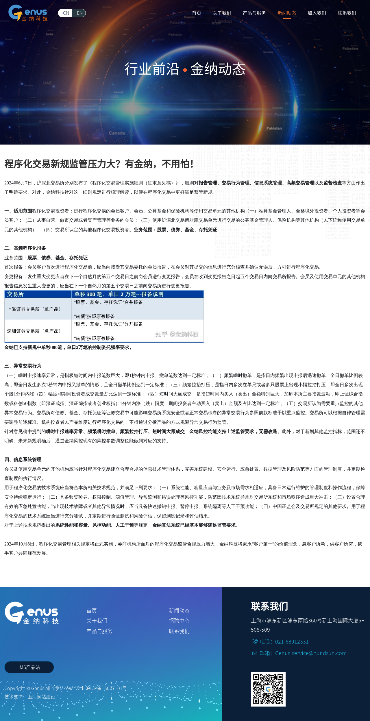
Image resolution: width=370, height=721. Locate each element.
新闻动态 (179, 610)
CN (66, 13)
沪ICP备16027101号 (106, 688)
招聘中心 (179, 620)
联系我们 (179, 631)
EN (80, 13)
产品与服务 (99, 631)
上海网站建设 (41, 696)
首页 (91, 610)
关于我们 (96, 620)
